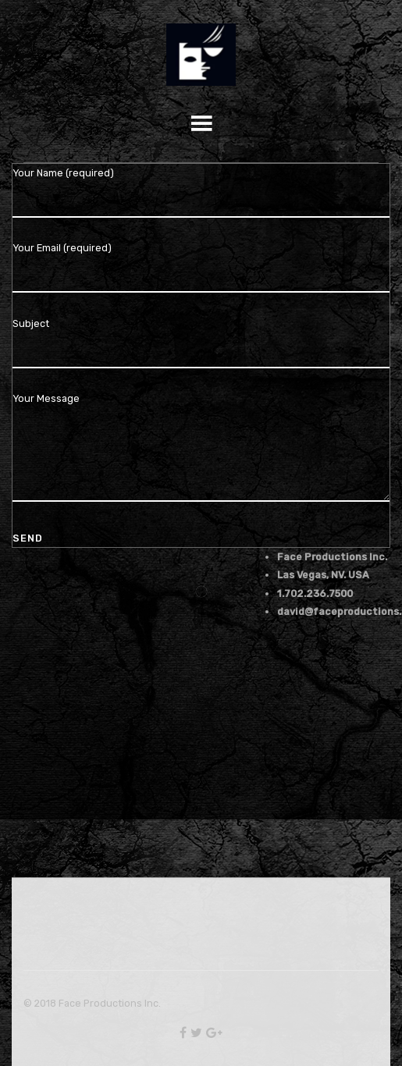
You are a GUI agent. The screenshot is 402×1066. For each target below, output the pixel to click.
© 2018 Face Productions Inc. (92, 1003)
